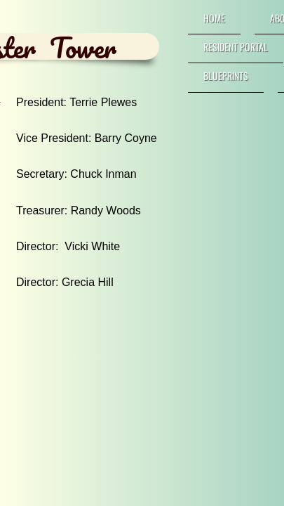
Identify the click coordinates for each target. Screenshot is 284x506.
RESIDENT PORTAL (235, 46)
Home (214, 18)
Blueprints (225, 75)
